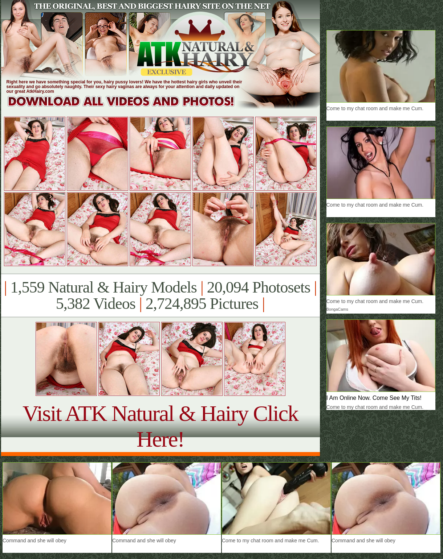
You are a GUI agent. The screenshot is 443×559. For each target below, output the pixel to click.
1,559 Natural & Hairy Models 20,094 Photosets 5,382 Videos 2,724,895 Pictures (160, 295)
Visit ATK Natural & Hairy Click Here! (160, 426)
